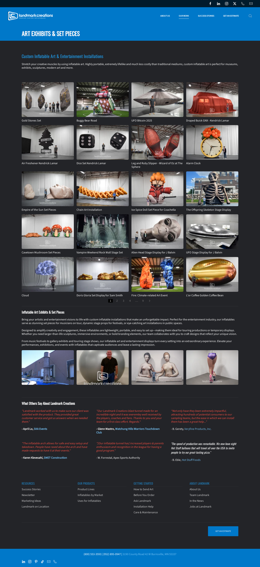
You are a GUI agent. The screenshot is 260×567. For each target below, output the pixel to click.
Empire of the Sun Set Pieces (39, 210)
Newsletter (28, 495)
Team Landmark (199, 495)
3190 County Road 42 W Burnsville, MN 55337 (149, 554)
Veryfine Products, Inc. (197, 429)
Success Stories (206, 15)
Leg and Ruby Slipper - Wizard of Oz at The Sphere (157, 165)
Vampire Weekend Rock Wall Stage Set (100, 252)
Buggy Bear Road (87, 121)
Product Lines (86, 489)
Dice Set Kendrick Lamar (91, 163)
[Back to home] (31, 16)
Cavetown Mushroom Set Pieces (41, 252)
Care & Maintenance (146, 512)
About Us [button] (165, 15)
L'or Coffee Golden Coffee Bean (205, 295)
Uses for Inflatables (89, 501)
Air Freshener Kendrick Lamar (40, 163)
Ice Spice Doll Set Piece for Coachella (153, 210)
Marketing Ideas (31, 501)
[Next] (149, 301)
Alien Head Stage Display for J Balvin (153, 252)
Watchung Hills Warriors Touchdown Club (128, 431)
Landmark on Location (35, 507)
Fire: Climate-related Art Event (149, 295)
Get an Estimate (231, 15)
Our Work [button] (184, 15)
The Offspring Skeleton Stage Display (208, 210)
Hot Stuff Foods (191, 460)
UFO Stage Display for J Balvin (204, 252)
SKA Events (40, 429)
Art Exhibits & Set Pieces (51, 33)
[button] (250, 16)
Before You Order (144, 495)
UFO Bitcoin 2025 (141, 121)
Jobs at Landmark (200, 507)
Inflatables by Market (90, 495)
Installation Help (143, 507)
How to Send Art (143, 489)
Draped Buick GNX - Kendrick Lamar (207, 121)
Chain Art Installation (89, 210)
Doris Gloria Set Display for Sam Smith (100, 295)
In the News (197, 501)
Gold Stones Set (31, 121)
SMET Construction (55, 458)
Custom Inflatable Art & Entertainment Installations (62, 56)
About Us (195, 489)
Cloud (25, 295)
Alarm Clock (193, 163)
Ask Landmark (142, 501)
